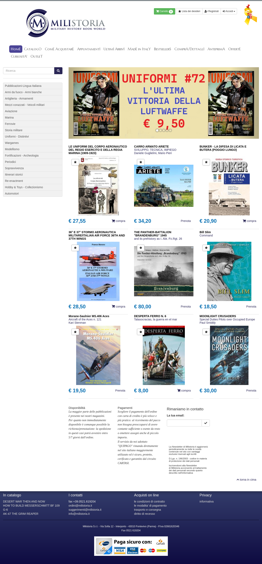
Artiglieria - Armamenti (19, 98)
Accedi (228, 11)
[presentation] (198, 434)
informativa (206, 501)
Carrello (164, 11)
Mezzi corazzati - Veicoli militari (25, 104)
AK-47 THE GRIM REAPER (20, 513)
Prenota (186, 221)
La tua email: (175, 415)
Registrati (211, 11)
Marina (9, 117)
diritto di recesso (144, 513)
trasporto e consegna (147, 509)
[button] (83, 103)
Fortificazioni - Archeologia (21, 155)
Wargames (12, 142)
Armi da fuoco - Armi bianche (23, 92)
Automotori (12, 193)
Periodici (10, 161)
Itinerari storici (14, 174)
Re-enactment (14, 180)
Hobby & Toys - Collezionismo (24, 187)
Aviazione (11, 111)
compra (118, 221)
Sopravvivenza (14, 168)
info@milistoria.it (79, 513)
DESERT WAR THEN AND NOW (24, 501)
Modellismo (12, 149)
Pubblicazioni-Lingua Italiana (23, 85)
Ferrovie (10, 123)
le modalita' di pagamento (150, 505)
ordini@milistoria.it (80, 505)
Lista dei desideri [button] (189, 11)
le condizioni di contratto (149, 501)
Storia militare (14, 130)
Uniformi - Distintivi (17, 136)
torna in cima (246, 479)
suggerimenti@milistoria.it (85, 509)
